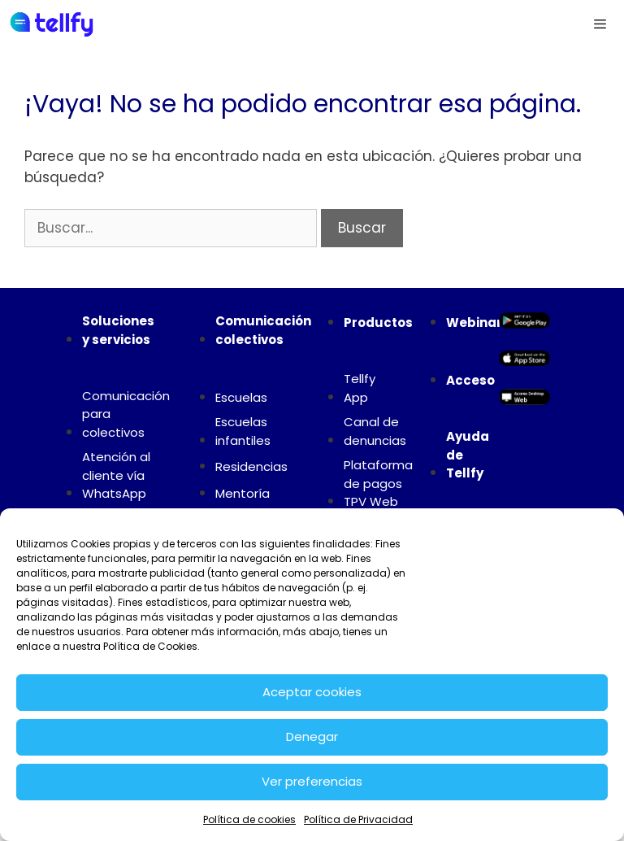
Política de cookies (249, 819)
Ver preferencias (312, 781)
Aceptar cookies (312, 691)
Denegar (312, 736)
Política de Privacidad (358, 819)
